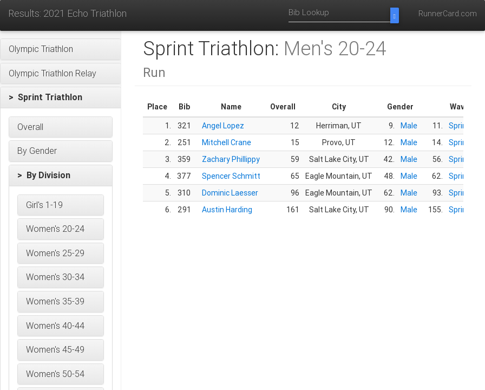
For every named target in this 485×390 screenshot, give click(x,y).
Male (409, 126)
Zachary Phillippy (231, 159)
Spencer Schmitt (231, 176)
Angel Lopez (223, 126)
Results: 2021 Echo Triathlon (67, 13)
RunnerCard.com (447, 13)
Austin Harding (227, 209)
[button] (61, 49)
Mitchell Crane (226, 142)
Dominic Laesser (230, 193)
